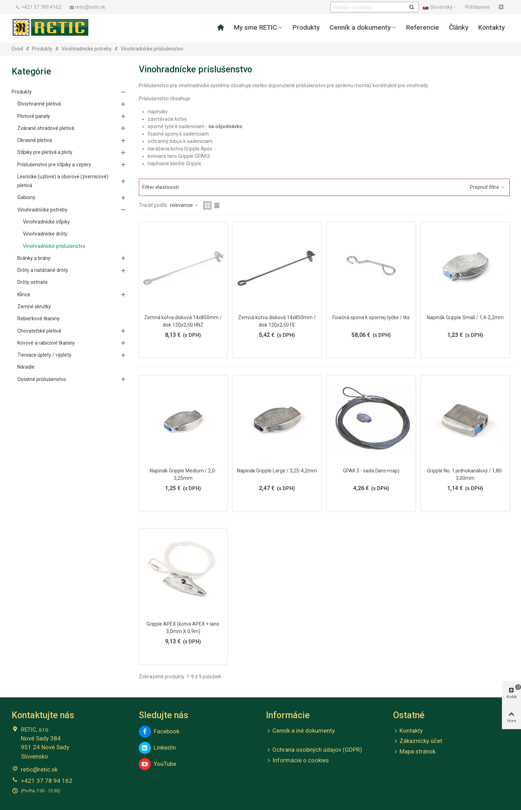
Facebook (159, 732)
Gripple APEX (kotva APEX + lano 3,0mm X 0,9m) (183, 627)
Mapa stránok (414, 751)
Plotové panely (33, 116)
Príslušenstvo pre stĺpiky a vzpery (54, 164)
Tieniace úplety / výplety (44, 355)
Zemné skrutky (34, 306)
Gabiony (26, 197)
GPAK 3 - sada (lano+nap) (371, 471)
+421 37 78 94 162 (46, 780)
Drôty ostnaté (32, 282)
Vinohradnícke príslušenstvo (54, 246)
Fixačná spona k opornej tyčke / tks (371, 317)
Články (458, 27)
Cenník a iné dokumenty (300, 730)
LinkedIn (157, 748)
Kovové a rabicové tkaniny (46, 343)
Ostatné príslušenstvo (41, 379)
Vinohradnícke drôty (45, 234)
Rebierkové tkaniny (38, 318)
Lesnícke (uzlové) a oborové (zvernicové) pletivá (62, 181)
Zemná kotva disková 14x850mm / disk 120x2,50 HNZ (183, 321)
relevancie (184, 205)
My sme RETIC (255, 27)
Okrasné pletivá (34, 140)
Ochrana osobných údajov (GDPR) (314, 750)
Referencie (422, 27)
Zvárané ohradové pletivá (45, 128)
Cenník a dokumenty (360, 27)
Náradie (26, 367)
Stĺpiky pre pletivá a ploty (44, 152)
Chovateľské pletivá (39, 331)
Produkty (306, 27)
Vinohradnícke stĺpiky (46, 222)
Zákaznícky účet (417, 741)
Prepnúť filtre (487, 187)
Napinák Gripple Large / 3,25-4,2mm (277, 471)
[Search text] (369, 7)
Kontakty (491, 27)
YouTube (157, 764)
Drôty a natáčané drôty (42, 270)
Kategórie (31, 71)
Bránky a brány (34, 258)
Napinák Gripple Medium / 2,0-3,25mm (183, 474)
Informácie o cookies (297, 760)
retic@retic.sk (39, 769)
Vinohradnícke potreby (42, 210)
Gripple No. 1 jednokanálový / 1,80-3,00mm (465, 474)
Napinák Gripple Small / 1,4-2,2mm (465, 317)
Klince (23, 294)
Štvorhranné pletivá (39, 104)
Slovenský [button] (440, 7)
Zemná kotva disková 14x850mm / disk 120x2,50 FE (277, 321)
